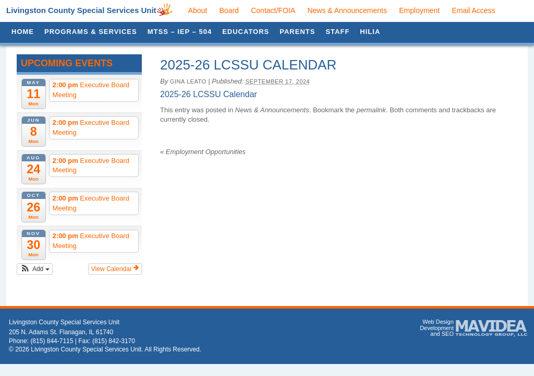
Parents (297, 32)
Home (22, 32)
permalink (371, 110)
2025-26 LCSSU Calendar (208, 94)
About (198, 10)
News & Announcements (347, 10)
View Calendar (115, 268)
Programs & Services (90, 32)
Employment (419, 10)
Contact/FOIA (273, 10)
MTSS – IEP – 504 (180, 32)
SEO (448, 334)
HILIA (370, 32)
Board (229, 10)
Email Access (473, 10)
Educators (245, 32)
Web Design (438, 322)
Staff (337, 32)
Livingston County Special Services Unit (81, 10)
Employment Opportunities (203, 152)
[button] (34, 269)
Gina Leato (188, 81)
